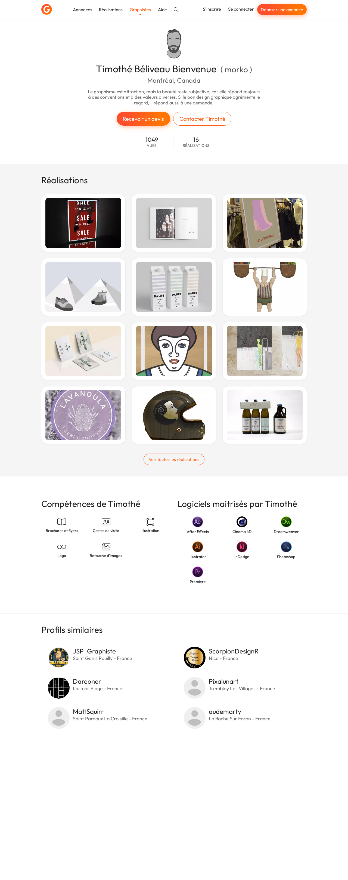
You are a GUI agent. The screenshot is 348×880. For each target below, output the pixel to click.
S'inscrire (212, 9)
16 (196, 142)
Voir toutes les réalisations (174, 459)
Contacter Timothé (202, 118)
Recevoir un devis (143, 118)
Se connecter (241, 9)
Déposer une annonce (282, 9)
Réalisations (111, 9)
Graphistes (140, 9)
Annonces (82, 9)
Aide (162, 9)
